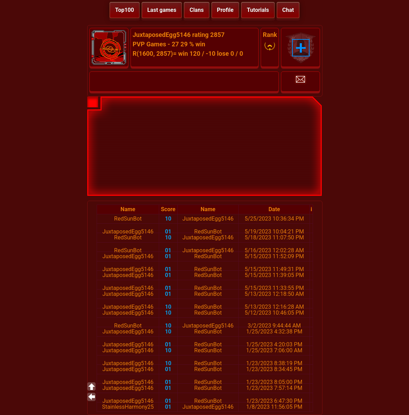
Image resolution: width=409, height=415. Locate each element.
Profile (225, 10)
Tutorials (258, 10)
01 (168, 231)
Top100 (124, 10)
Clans (196, 10)
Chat (288, 10)
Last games (161, 10)
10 (168, 218)
